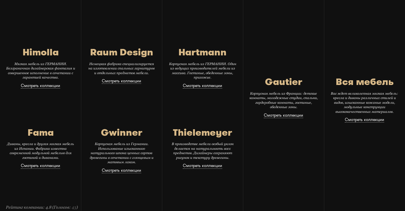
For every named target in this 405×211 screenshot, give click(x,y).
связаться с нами (311, 10)
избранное (344, 10)
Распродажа (215, 10)
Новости (116, 10)
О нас (137, 10)
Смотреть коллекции (40, 85)
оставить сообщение (304, 17)
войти (340, 16)
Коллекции (161, 10)
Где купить (246, 10)
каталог (187, 10)
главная (92, 10)
